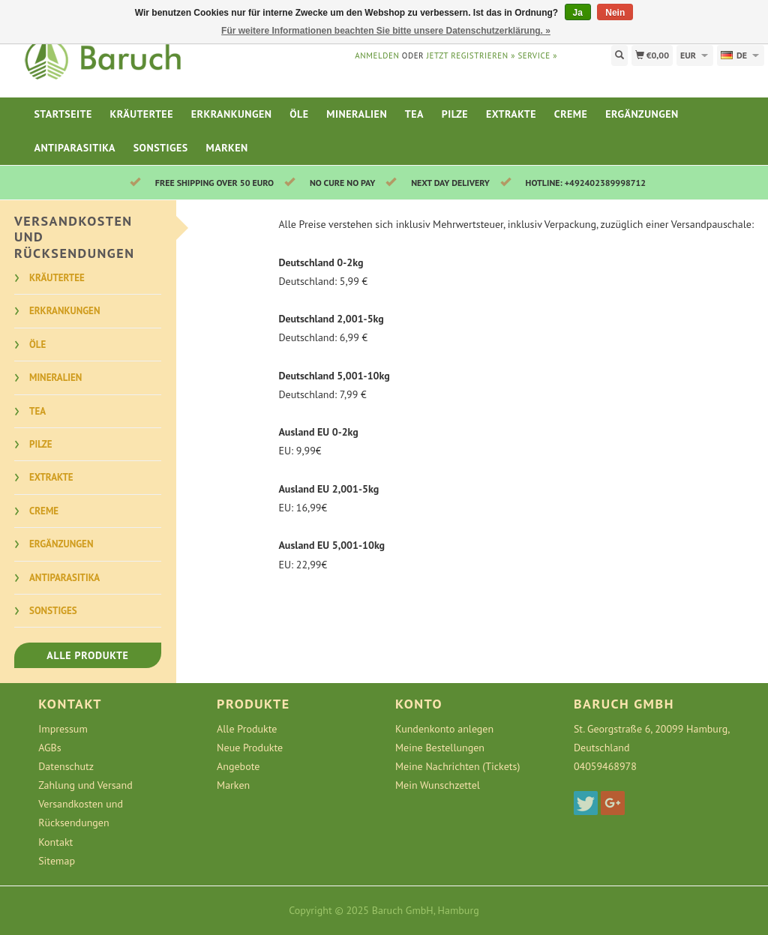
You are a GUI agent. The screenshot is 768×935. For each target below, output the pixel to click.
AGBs (49, 747)
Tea (414, 114)
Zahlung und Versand (85, 785)
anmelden (377, 55)
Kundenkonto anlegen (444, 729)
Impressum (63, 729)
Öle (299, 114)
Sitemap (56, 861)
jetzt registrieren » (471, 55)
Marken (227, 147)
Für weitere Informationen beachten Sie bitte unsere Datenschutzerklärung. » (385, 30)
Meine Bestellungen (439, 747)
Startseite (63, 114)
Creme (571, 114)
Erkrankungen (231, 114)
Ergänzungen (642, 114)
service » (537, 55)
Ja (578, 12)
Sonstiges (161, 147)
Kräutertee (141, 114)
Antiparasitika (74, 147)
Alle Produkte (87, 655)
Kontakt (55, 842)
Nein (615, 12)
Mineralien (356, 114)
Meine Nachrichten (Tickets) (457, 766)
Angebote (238, 766)
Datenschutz (66, 766)
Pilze (455, 114)
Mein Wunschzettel (437, 785)
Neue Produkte (250, 747)
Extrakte (511, 114)
